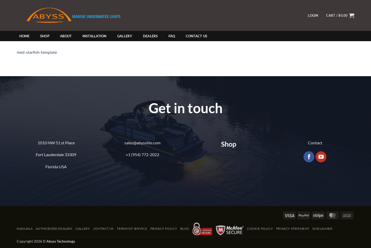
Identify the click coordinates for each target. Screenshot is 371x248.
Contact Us (196, 36)
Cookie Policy (260, 229)
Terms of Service (132, 229)
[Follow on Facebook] (309, 156)
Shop (44, 36)
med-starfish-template (37, 52)
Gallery (124, 36)
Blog (184, 229)
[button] (313, 15)
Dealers (150, 36)
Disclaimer (322, 229)
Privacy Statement (292, 229)
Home (24, 36)
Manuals (24, 229)
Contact (315, 142)
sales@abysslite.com (142, 142)
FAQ (171, 36)
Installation (94, 36)
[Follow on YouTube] (321, 156)
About (66, 36)
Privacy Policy (163, 229)
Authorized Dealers (54, 229)
